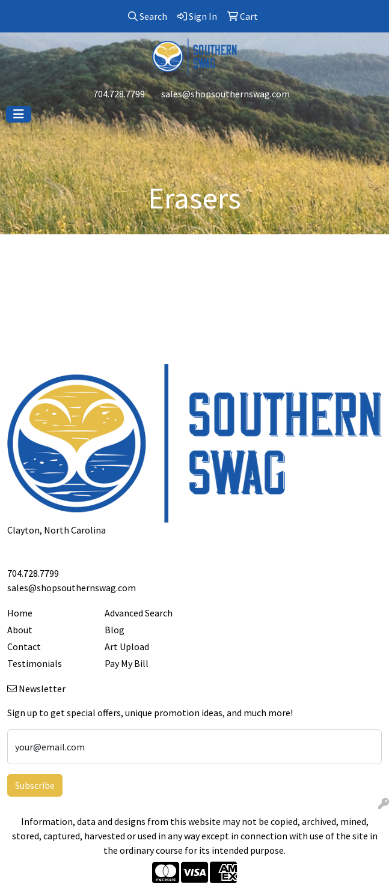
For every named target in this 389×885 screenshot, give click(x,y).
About (19, 630)
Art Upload (127, 646)
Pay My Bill (127, 663)
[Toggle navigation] (18, 114)
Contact (24, 646)
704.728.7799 (119, 94)
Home (19, 613)
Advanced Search (139, 613)
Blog (114, 630)
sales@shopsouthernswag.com (225, 94)
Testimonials (34, 663)
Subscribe (35, 785)
